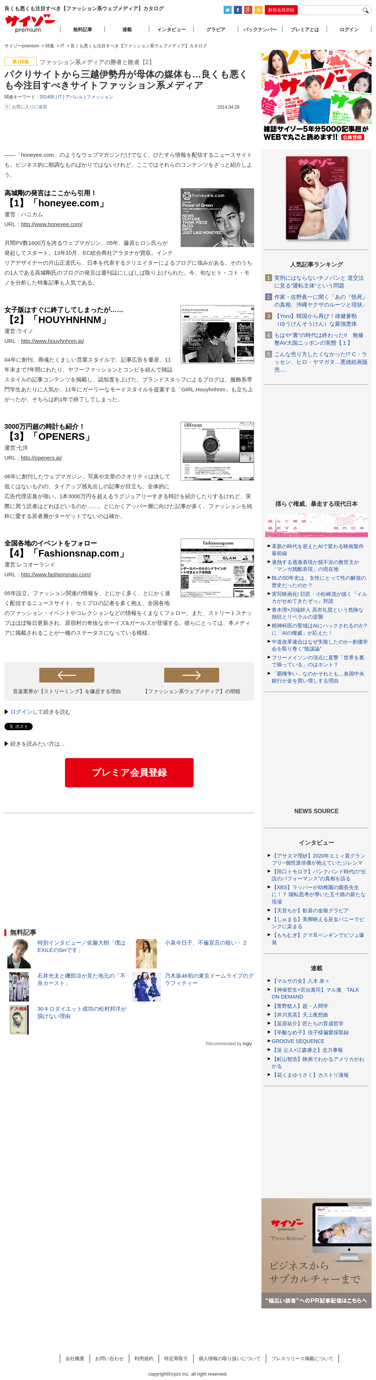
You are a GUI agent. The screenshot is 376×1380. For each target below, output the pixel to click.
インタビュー (171, 29)
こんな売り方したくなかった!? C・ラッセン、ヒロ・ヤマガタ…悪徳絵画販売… (321, 362)
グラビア (215, 29)
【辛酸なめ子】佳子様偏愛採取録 (310, 1032)
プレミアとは (304, 29)
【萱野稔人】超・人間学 (300, 1006)
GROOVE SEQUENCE (298, 1041)
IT (60, 96)
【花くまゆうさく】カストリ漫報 (310, 1075)
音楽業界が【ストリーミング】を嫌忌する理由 (67, 691)
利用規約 (143, 1358)
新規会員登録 (281, 9)
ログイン (21, 712)
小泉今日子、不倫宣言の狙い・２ (206, 942)
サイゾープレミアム (30, 23)
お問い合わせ (109, 1358)
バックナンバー (260, 29)
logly (247, 1043)
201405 (47, 96)
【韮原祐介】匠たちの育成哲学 (308, 1023)
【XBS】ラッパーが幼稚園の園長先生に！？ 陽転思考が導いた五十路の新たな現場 (319, 894)
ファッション (100, 96)
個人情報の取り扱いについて (230, 1358)
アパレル (74, 96)
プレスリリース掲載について (302, 1358)
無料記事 (82, 29)
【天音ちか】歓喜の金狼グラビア (310, 910)
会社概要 (74, 1358)
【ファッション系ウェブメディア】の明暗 (192, 691)
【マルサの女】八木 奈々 (301, 981)
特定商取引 (176, 1358)
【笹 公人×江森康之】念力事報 (307, 1050)
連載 (127, 29)
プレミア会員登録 (129, 772)
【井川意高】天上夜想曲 (300, 1015)
